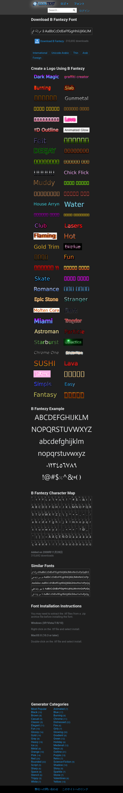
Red (35, 758)
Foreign (37, 57)
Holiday (60, 742)
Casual (36, 718)
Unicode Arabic (60, 52)
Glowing (60, 732)
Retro (58, 758)
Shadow (60, 765)
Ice (34, 745)
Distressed (62, 722)
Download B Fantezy (49, 41)
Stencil (36, 775)
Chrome (60, 718)
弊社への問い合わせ (46, 789)
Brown (36, 715)
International (40, 52)
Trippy (36, 778)
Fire (57, 725)
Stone (58, 775)
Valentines (61, 778)
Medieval (61, 745)
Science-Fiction (64, 761)
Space (36, 771)
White (36, 781)
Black (36, 712)
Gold (36, 735)
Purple (59, 755)
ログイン (84, 10)
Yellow (60, 781)
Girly (58, 728)
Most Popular (39, 708)
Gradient (60, 735)
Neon (58, 748)
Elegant (37, 725)
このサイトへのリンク (75, 789)
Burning (60, 715)
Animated (61, 708)
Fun (35, 728)
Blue (58, 712)
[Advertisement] (15, 66)
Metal (36, 748)
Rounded (38, 761)
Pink (36, 755)
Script (36, 765)
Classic (37, 722)
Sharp (36, 768)
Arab (85, 52)
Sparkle (59, 771)
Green (59, 738)
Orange (37, 751)
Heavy (37, 742)
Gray (35, 738)
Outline (60, 751)
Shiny (58, 768)
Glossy (37, 732)
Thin (75, 52)
